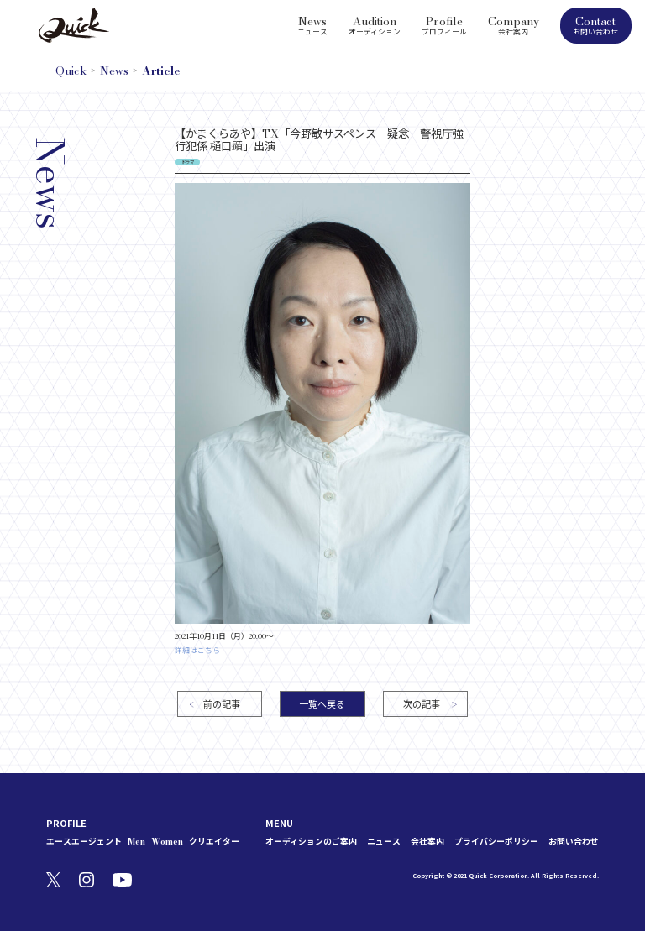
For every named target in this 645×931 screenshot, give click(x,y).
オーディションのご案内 (311, 841)
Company (513, 24)
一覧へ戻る (322, 704)
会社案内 (427, 841)
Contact (596, 25)
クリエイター (214, 841)
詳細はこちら (197, 650)
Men (136, 841)
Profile (444, 24)
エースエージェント (84, 841)
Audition (375, 24)
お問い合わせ (573, 841)
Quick (71, 71)
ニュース (384, 841)
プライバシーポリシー (496, 841)
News (312, 24)
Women (167, 841)
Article (161, 71)
